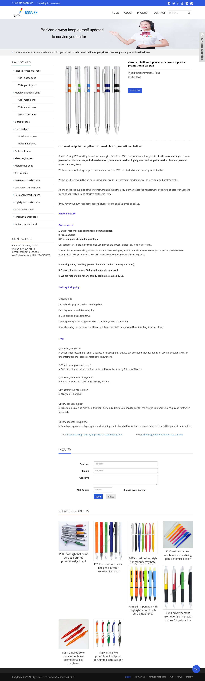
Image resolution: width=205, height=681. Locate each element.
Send (98, 496)
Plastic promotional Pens (38, 52)
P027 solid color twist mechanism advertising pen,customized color (178, 555)
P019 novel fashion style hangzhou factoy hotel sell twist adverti (143, 562)
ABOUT (128, 12)
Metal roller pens (26, 114)
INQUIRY (135, 90)
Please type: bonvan (135, 489)
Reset (111, 496)
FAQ (171, 677)
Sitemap (189, 677)
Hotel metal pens (26, 143)
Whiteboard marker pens (28, 187)
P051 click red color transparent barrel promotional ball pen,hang (73, 658)
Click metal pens (25, 99)
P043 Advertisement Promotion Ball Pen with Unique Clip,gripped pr (178, 616)
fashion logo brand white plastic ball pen (162, 434)
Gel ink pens (21, 172)
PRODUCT (143, 12)
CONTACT (159, 12)
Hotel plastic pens (26, 136)
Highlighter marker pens (27, 202)
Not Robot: (83, 489)
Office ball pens (23, 151)
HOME (115, 12)
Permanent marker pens (27, 194)
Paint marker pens (24, 209)
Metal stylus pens (24, 165)
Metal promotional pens (27, 92)
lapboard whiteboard (26, 224)
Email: (85, 470)
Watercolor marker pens (27, 180)
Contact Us (140, 677)
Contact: (84, 464)
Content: (84, 477)
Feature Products (157, 677)
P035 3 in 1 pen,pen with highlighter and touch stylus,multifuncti (143, 610)
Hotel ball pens (22, 129)
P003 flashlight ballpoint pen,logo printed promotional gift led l (73, 557)
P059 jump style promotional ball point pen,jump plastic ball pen (108, 656)
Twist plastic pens (26, 85)
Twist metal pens (26, 107)
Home (17, 52)
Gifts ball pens (22, 121)
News (179, 677)
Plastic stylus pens (24, 158)
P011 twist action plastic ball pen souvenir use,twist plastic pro (108, 567)
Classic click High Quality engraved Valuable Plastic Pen (94, 434)
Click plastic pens (64, 52)
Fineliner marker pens (26, 216)
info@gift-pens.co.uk (49, 3)
